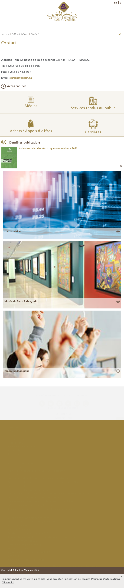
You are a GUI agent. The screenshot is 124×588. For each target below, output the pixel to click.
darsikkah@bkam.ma (21, 78)
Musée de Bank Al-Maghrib (20, 301)
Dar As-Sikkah (12, 231)
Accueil (5, 34)
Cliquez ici (8, 582)
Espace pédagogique (16, 371)
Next (121, 166)
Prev (120, 166)
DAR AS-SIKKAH (20, 34)
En (115, 2)
